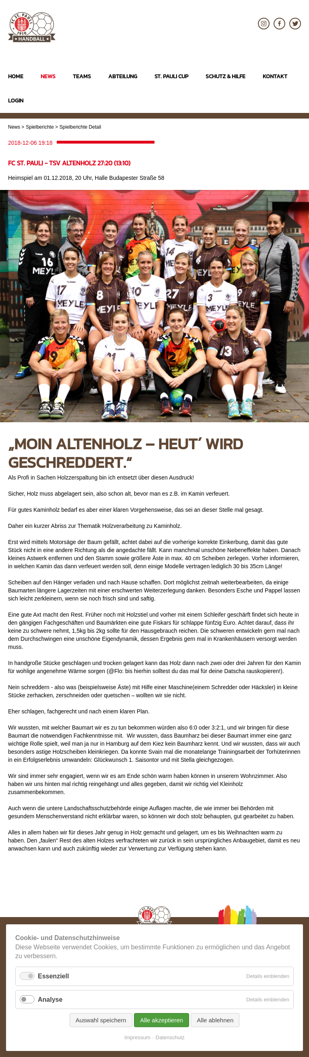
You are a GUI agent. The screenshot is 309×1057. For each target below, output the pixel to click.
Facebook (279, 23)
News (14, 127)
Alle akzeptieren (161, 1020)
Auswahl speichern (101, 1020)
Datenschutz (170, 1037)
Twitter (295, 23)
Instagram (264, 23)
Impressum (137, 1037)
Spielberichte (40, 127)
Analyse (50, 999)
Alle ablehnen (215, 1020)
